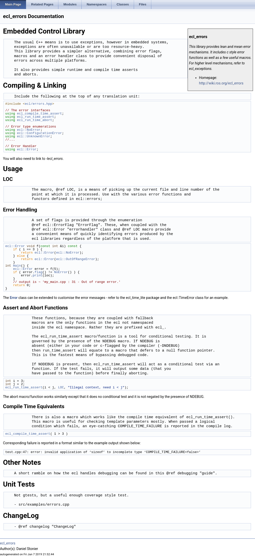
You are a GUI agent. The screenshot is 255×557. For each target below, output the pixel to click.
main (17, 265)
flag (38, 272)
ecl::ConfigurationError (39, 133)
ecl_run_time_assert (35, 117)
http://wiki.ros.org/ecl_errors (221, 83)
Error (14, 298)
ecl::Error (27, 149)
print (37, 275)
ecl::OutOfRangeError (75, 259)
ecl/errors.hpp (38, 103)
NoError (61, 272)
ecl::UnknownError (33, 136)
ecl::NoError (29, 130)
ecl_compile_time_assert (39, 113)
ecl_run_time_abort (34, 120)
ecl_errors (7, 543)
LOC (61, 387)
